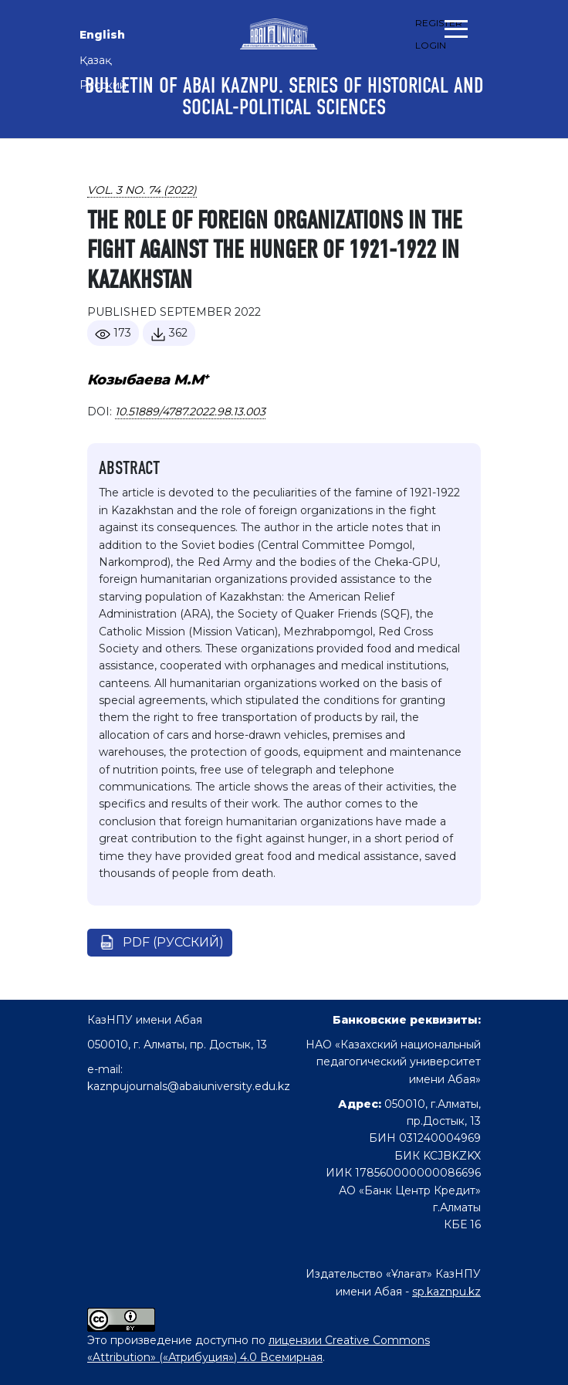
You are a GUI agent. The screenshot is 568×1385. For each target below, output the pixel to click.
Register (438, 23)
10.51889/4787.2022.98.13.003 (190, 411)
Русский (103, 85)
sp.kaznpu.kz (446, 1292)
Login (430, 45)
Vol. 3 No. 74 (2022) (142, 190)
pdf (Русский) (173, 942)
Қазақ (95, 60)
